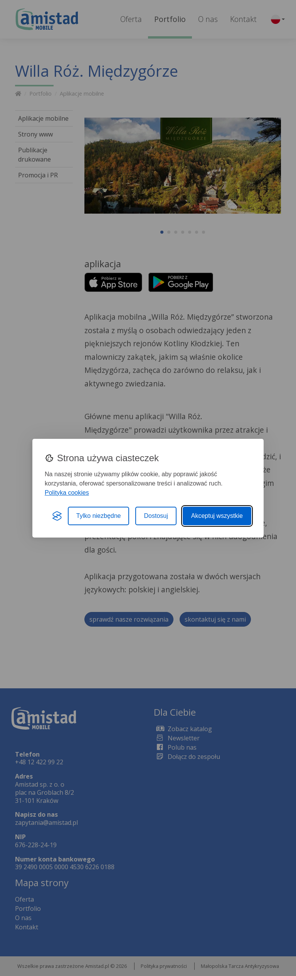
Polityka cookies (67, 492)
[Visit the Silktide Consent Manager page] (57, 516)
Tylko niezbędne (98, 515)
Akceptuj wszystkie (217, 515)
